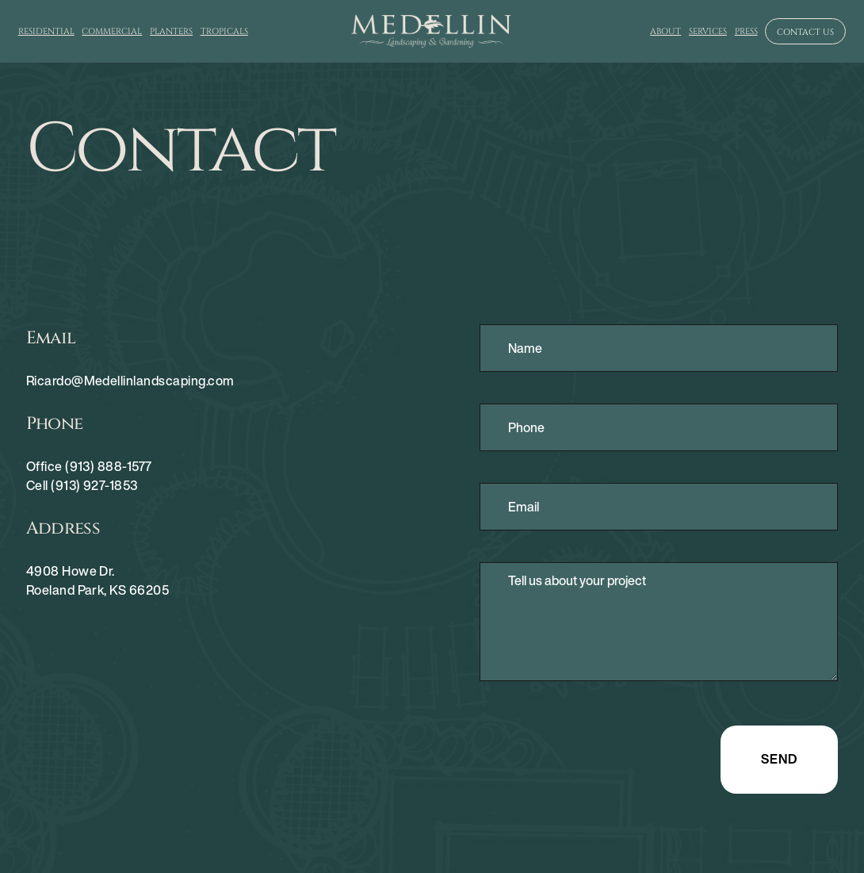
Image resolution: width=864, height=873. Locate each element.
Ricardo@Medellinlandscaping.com (130, 380)
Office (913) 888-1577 (89, 466)
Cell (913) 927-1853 (82, 485)
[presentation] (600, 756)
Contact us (805, 32)
